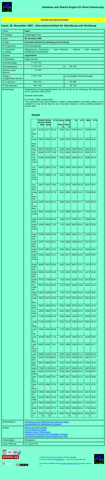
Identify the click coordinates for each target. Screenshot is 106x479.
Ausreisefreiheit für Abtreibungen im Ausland (43, 424)
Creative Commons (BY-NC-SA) (71, 463)
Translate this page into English (55, 20)
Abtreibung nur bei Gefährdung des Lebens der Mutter (47, 422)
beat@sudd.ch (59, 459)
